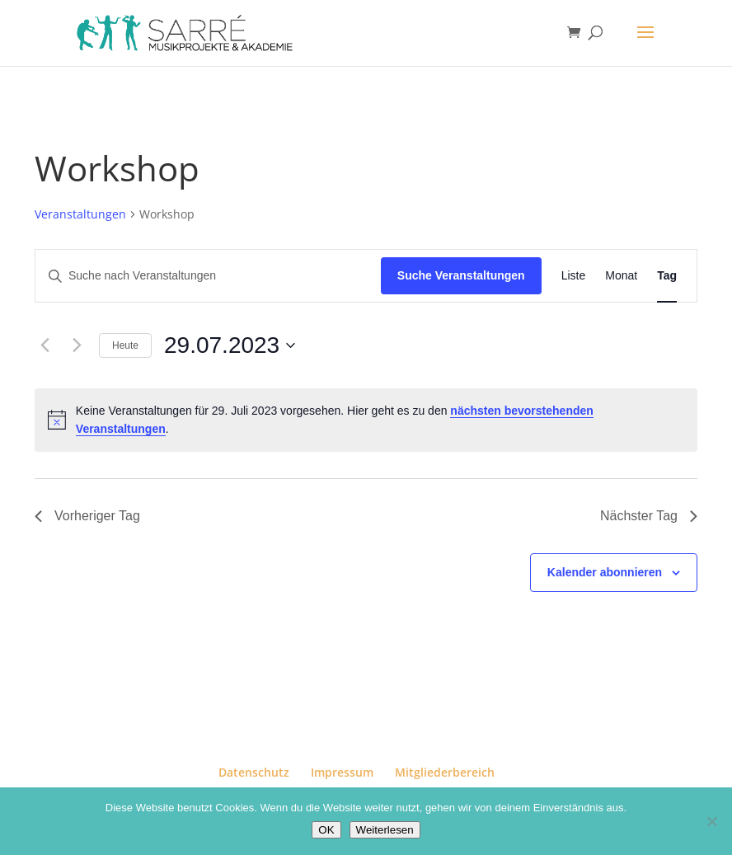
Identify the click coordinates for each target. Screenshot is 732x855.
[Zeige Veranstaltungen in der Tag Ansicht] (667, 276)
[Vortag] (44, 345)
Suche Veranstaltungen (461, 275)
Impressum (342, 772)
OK (326, 830)
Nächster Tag (648, 516)
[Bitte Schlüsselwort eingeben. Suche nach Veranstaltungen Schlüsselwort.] (208, 276)
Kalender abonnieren (604, 572)
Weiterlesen (385, 830)
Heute (125, 345)
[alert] (366, 420)
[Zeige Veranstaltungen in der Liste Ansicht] (573, 276)
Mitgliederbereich (445, 772)
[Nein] (711, 821)
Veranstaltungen (80, 214)
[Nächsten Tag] (77, 345)
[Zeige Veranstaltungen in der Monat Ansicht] (621, 276)
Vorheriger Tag (87, 516)
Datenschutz (253, 772)
